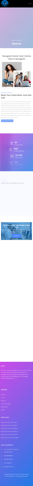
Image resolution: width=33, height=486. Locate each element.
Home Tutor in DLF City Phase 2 (9, 425)
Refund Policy (4, 407)
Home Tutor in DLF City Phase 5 (9, 434)
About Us (3, 394)
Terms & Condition (6, 404)
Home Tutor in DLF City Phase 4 (9, 431)
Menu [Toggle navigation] (30, 3)
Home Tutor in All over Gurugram (10, 437)
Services (3, 401)
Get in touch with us (7, 122)
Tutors (2, 398)
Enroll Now (16, 236)
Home (13, 40)
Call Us (3, 410)
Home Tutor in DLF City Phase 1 (9, 422)
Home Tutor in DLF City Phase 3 (9, 428)
